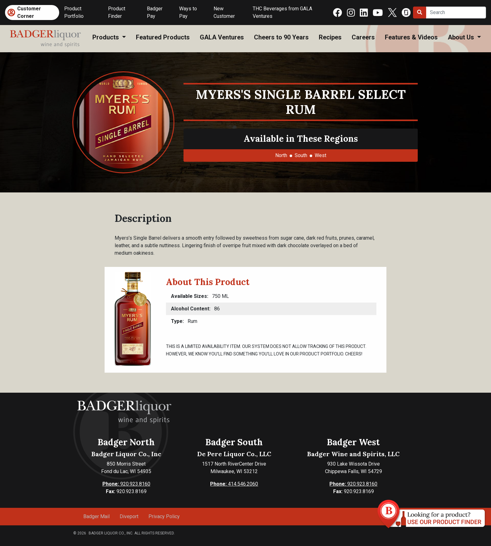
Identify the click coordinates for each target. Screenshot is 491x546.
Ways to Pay (188, 12)
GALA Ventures (222, 37)
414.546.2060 (234, 484)
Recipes (330, 37)
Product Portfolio (74, 12)
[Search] (456, 12)
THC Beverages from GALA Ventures (282, 12)
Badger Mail (96, 516)
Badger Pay (155, 12)
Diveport (129, 516)
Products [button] (106, 37)
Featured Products (163, 37)
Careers (363, 37)
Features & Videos (411, 37)
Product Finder (116, 12)
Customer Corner (29, 12)
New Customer (224, 12)
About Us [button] (462, 37)
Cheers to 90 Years (281, 37)
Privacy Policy (164, 516)
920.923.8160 (126, 484)
